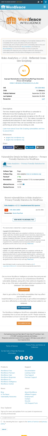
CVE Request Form (31, 403)
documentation (26, 46)
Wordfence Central (7, 384)
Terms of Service (12, 346)
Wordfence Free (6, 371)
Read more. (30, 243)
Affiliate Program (30, 394)
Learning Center (30, 373)
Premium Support (31, 377)
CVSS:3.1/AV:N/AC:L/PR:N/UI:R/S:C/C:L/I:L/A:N (24, 83)
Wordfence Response (8, 377)
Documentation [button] (24, 323)
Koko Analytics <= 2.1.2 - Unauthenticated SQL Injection (22, 205)
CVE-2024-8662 (40, 88)
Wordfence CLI (6, 379)
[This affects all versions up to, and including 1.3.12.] (23, 184)
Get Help (19, 2)
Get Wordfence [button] (24, 307)
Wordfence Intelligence (9, 382)
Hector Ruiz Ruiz (18, 213)
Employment (29, 397)
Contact (27, 399)
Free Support (29, 375)
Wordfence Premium (8, 373)
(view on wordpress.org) (33, 174)
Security (27, 401)
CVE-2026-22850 (15, 210)
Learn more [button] (23, 289)
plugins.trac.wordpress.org (15, 137)
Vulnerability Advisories (8, 397)
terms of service (33, 422)
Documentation (30, 371)
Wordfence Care (6, 375)
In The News (5, 394)
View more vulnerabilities (24, 220)
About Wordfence (31, 392)
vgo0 (43, 99)
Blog (2, 392)
